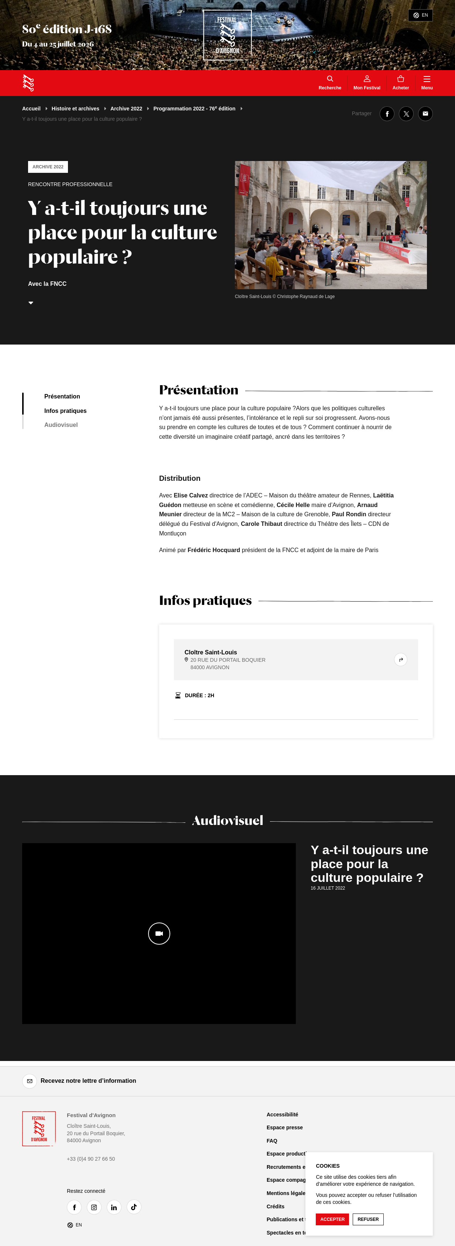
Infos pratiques (65, 411)
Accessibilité (282, 1114)
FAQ (272, 1141)
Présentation (62, 396)
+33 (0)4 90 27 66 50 (91, 1159)
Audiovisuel (61, 425)
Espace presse (285, 1127)
